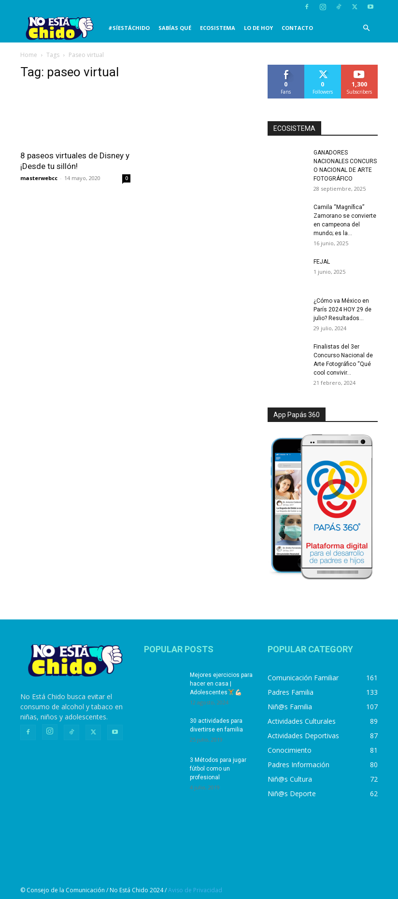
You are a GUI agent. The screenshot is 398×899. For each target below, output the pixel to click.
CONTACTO (297, 27)
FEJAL (321, 261)
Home (28, 55)
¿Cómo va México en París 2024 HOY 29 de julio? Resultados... (342, 309)
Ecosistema (217, 27)
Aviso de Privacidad (195, 890)
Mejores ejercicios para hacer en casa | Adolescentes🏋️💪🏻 (221, 684)
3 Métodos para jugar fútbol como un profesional (218, 769)
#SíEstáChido (129, 27)
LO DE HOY (258, 27)
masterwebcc (38, 178)
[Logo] (62, 28)
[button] (366, 28)
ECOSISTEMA (294, 128)
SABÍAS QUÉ (174, 27)
